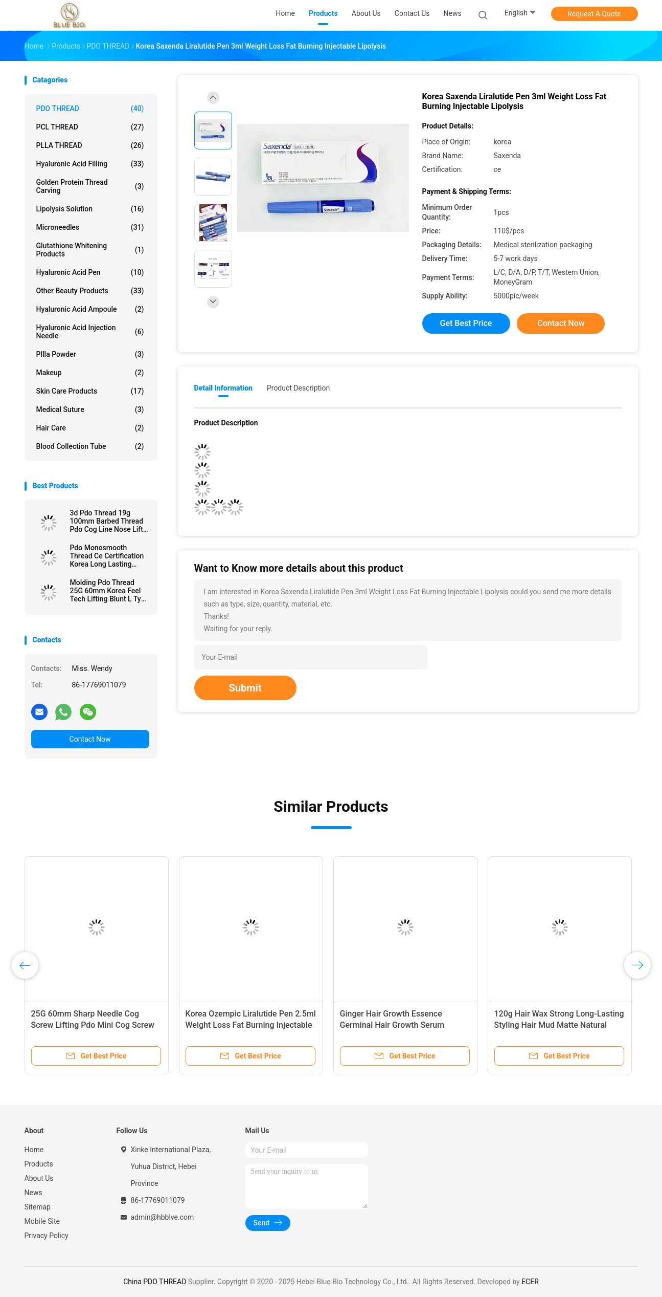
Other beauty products (90, 291)
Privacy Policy (47, 1235)
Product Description (298, 388)
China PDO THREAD (154, 1282)
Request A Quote (594, 14)
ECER (530, 1282)
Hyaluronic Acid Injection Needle (90, 331)
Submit (245, 688)
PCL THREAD (90, 127)
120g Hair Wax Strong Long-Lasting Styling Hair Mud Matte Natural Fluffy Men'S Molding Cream (559, 1025)
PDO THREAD (90, 108)
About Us (39, 1178)
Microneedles (90, 227)
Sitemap (38, 1207)
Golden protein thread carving (90, 186)
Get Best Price (466, 323)
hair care (90, 428)
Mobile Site (42, 1221)
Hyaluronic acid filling (90, 164)
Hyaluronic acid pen (90, 272)
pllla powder (90, 354)
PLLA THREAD (90, 145)
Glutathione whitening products (90, 250)
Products (39, 1164)
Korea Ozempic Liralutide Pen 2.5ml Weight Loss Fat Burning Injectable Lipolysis (251, 1025)
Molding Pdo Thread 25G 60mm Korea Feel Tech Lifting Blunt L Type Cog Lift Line (109, 590)
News (33, 1192)
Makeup (90, 373)
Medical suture (90, 409)
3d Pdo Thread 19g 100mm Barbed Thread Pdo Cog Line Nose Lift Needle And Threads (107, 521)
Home (34, 1149)
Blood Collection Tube (90, 446)
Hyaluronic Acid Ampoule (90, 309)
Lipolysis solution (90, 209)
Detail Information (223, 388)
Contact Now (90, 739)
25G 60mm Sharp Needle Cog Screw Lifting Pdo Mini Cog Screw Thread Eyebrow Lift (92, 1025)
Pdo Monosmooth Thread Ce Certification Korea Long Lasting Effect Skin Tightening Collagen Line (107, 556)
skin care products (90, 391)
